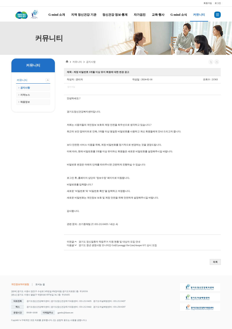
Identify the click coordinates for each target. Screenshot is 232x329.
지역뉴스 (24, 95)
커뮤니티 (199, 14)
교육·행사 (158, 14)
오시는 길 (40, 284)
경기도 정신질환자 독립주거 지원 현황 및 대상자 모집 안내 (109, 241)
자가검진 (140, 14)
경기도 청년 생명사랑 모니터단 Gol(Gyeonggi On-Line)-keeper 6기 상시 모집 (118, 245)
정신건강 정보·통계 (115, 14)
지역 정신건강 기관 (83, 14)
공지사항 (24, 87)
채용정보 (24, 102)
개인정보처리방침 (20, 284)
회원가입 (208, 3)
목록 (215, 262)
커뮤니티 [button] (33, 80)
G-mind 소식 (178, 14)
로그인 (218, 3)
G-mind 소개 (57, 14)
